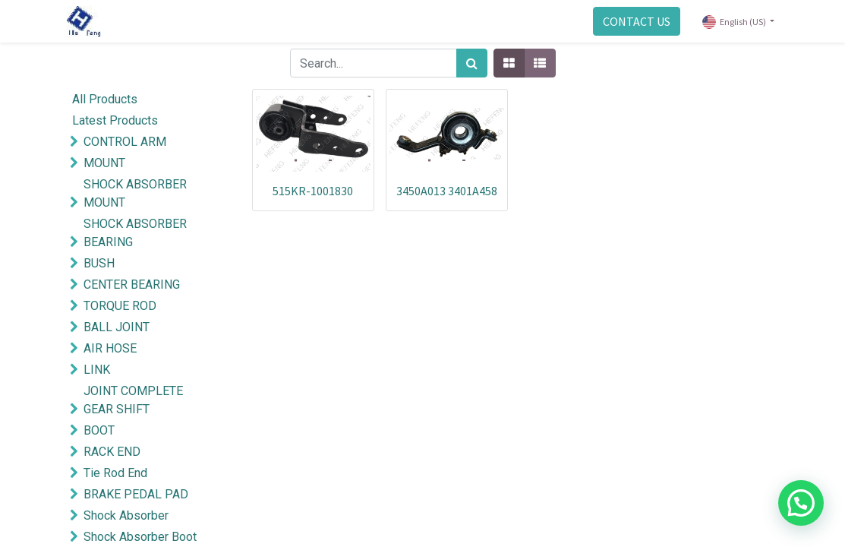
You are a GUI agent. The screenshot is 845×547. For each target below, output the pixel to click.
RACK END (112, 451)
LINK (97, 369)
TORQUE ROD (120, 306)
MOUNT (104, 163)
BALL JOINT (117, 327)
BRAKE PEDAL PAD (136, 494)
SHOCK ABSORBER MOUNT (135, 193)
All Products (104, 99)
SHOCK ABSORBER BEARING (135, 233)
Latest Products (115, 120)
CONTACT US (634, 21)
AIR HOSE (110, 348)
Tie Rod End (115, 473)
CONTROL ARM (125, 141)
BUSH (99, 263)
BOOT (99, 430)
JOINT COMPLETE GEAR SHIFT (133, 400)
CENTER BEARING (132, 284)
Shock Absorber (126, 515)
